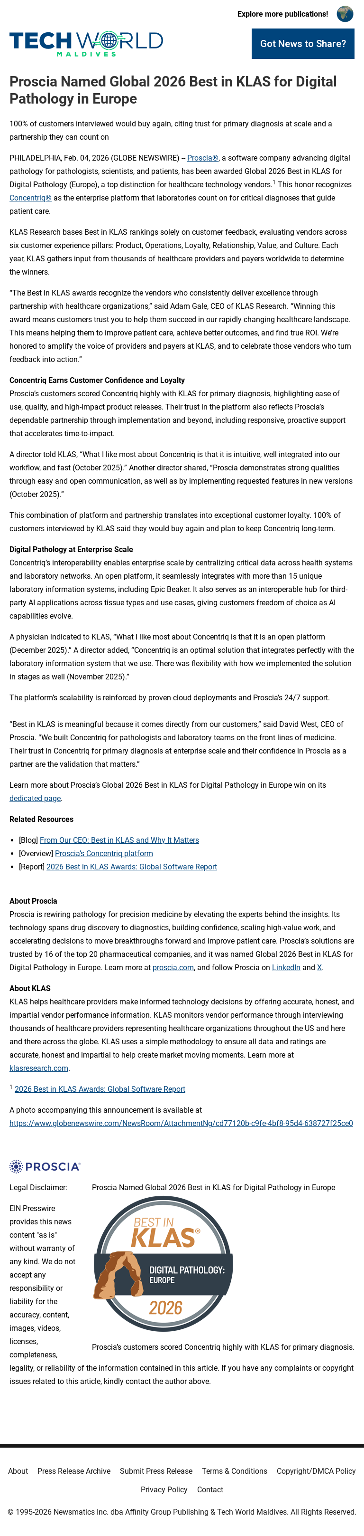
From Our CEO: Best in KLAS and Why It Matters (119, 840)
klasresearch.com (38, 1068)
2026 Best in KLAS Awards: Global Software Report (131, 866)
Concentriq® (30, 197)
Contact (210, 1489)
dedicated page (35, 798)
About (18, 1471)
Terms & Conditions (234, 1471)
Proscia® (202, 157)
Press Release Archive (73, 1471)
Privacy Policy (164, 1489)
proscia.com (173, 967)
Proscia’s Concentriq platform (104, 853)
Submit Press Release (156, 1471)
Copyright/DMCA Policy (316, 1471)
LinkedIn (286, 967)
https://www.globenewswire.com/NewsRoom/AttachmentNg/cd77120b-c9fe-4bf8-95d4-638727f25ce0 (181, 1123)
